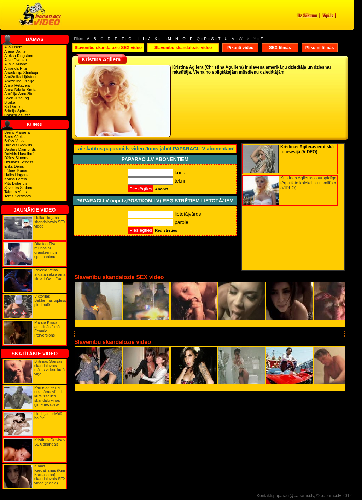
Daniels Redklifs (18, 145)
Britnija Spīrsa (16, 111)
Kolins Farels (15, 179)
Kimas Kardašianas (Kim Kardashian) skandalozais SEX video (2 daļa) (50, 474)
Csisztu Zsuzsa (17, 115)
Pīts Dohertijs (15, 183)
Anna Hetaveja (17, 85)
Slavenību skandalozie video (183, 47)
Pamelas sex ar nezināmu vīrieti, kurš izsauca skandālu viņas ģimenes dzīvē (48, 396)
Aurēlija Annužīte (19, 94)
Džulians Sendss (18, 162)
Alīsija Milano (15, 64)
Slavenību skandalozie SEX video (108, 47)
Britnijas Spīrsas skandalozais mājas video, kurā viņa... (49, 367)
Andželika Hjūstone (20, 77)
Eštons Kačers (16, 170)
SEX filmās (280, 47)
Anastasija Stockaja (21, 72)
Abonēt (161, 189)
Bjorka (9, 102)
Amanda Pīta (15, 68)
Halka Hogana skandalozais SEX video (50, 221)
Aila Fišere (13, 47)
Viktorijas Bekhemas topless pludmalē (50, 300)
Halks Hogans (16, 175)
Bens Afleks (14, 136)
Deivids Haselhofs (19, 153)
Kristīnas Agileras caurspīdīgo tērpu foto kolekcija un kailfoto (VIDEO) (308, 183)
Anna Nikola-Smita (20, 89)
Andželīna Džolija (19, 81)
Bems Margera (17, 132)
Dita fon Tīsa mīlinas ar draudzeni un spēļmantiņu (45, 250)
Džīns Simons (16, 158)
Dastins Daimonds (20, 149)
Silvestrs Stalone (18, 187)
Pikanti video (240, 47)
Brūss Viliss (14, 141)
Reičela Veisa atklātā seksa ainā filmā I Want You (49, 274)
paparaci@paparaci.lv (293, 495)
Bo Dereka (13, 106)
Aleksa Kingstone (19, 55)
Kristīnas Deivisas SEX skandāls (49, 442)
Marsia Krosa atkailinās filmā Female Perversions (47, 328)
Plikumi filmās (319, 47)
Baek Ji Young (16, 98)
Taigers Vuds (15, 192)
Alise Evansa (15, 60)
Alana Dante (15, 51)
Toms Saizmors (17, 196)
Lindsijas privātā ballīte (48, 416)
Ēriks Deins (14, 166)
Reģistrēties (166, 230)
